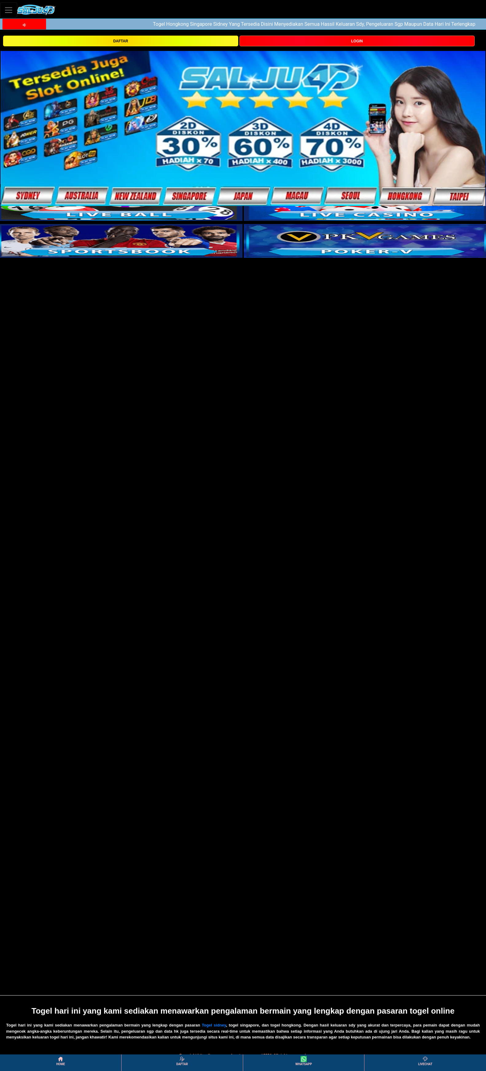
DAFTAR (120, 41)
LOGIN (357, 41)
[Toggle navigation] (8, 9)
